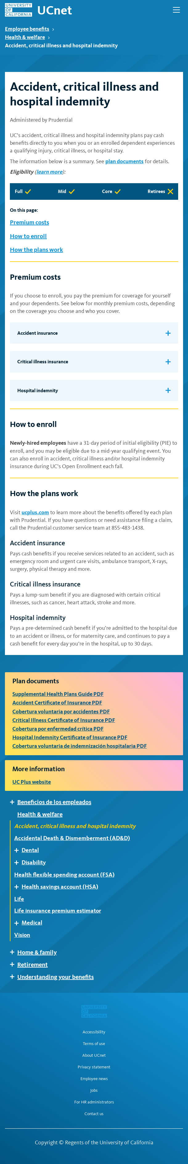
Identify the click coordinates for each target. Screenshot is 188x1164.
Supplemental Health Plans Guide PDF (58, 693)
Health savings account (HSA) (60, 886)
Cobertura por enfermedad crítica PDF (58, 728)
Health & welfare (27, 37)
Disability (34, 862)
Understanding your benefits (55, 977)
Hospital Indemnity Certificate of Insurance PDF (69, 737)
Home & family (37, 952)
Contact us (94, 1114)
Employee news (94, 1079)
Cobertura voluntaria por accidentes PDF (61, 711)
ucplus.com (35, 512)
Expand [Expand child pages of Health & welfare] (14, 814)
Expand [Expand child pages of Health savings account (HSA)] (19, 887)
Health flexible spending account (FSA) (64, 874)
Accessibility (94, 1032)
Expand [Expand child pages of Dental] (19, 850)
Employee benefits (29, 28)
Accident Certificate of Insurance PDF (57, 702)
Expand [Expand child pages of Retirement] (14, 964)
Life (19, 899)
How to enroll (28, 236)
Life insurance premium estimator (57, 910)
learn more (49, 171)
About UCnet (94, 1055)
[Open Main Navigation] (176, 10)
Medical (32, 922)
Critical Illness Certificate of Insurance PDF (63, 720)
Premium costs (29, 222)
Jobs (94, 1090)
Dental (30, 850)
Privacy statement (94, 1067)
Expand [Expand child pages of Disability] (19, 862)
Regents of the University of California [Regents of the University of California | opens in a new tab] (109, 1142)
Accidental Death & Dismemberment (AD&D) (72, 838)
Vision (22, 935)
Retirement (32, 964)
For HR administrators (94, 1102)
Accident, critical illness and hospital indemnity (75, 826)
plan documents (124, 161)
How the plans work (36, 249)
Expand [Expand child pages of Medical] (19, 923)
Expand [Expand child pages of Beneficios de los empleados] (14, 802)
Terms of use (94, 1044)
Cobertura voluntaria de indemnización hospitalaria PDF (79, 745)
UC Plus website (31, 781)
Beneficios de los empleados (54, 802)
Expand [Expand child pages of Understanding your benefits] (14, 976)
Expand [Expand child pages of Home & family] (14, 952)
